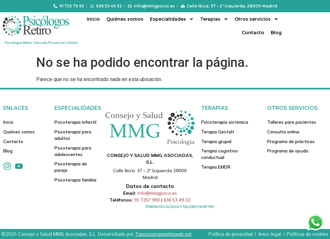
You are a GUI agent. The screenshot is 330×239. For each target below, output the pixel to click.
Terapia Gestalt (217, 132)
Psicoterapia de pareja (70, 167)
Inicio (93, 19)
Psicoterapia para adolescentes (72, 151)
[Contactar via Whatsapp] (315, 230)
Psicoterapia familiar (75, 180)
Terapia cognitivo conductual (219, 154)
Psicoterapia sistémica (224, 122)
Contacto (253, 33)
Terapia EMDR (215, 167)
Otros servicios (256, 19)
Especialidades (172, 19)
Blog (276, 33)
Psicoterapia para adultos (72, 135)
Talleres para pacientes (291, 122)
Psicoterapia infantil (75, 122)
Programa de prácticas (291, 141)
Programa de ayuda (287, 151)
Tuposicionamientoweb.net (163, 234)
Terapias (214, 19)
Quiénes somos (124, 19)
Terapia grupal (216, 141)
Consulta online (283, 132)
